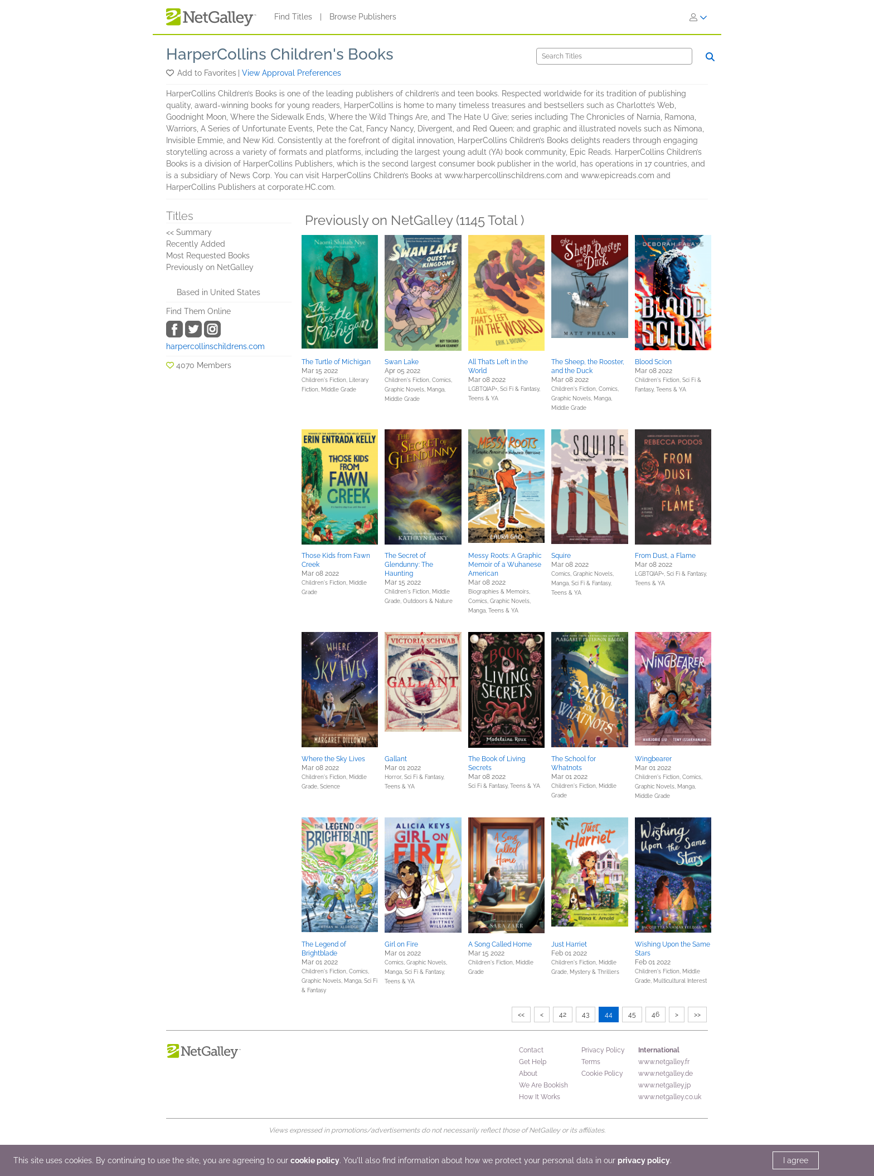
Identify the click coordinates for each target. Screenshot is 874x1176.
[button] (171, 73)
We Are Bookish (543, 1085)
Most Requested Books (208, 255)
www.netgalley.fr (664, 1062)
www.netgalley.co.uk (669, 1097)
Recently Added (195, 243)
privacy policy (644, 1160)
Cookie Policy (602, 1073)
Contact (531, 1050)
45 (632, 1014)
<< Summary (189, 232)
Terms (590, 1062)
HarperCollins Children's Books (280, 54)
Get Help (532, 1062)
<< (521, 1014)
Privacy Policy (603, 1050)
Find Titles (293, 16)
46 (655, 1014)
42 (562, 1014)
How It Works (539, 1097)
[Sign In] (698, 17)
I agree (795, 1160)
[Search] (614, 56)
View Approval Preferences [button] (291, 72)
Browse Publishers (362, 16)
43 (585, 1014)
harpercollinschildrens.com (215, 346)
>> (697, 1014)
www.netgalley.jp (664, 1085)
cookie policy (314, 1160)
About (528, 1073)
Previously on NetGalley (210, 267)
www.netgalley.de (665, 1073)
